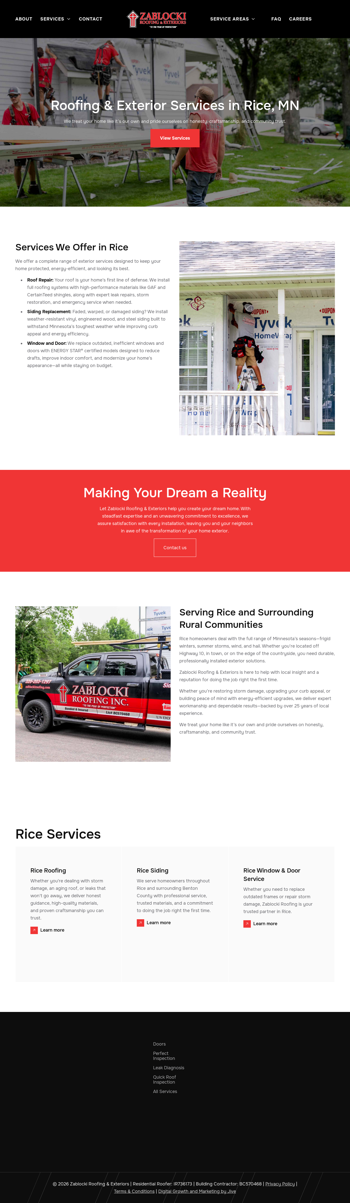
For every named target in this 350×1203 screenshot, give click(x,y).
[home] (156, 19)
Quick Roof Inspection (164, 1079)
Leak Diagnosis (168, 1068)
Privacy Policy (280, 1184)
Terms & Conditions (134, 1191)
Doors (159, 1044)
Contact (91, 19)
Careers (300, 19)
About (23, 19)
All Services (165, 1091)
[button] (55, 19)
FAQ (276, 19)
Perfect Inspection (164, 1056)
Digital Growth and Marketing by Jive (197, 1191)
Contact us (175, 547)
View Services (175, 138)
